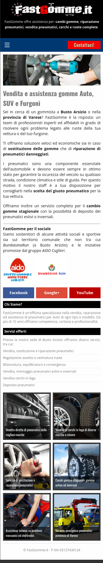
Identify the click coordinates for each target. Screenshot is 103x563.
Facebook (19, 292)
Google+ (52, 292)
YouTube (84, 292)
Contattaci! (84, 45)
